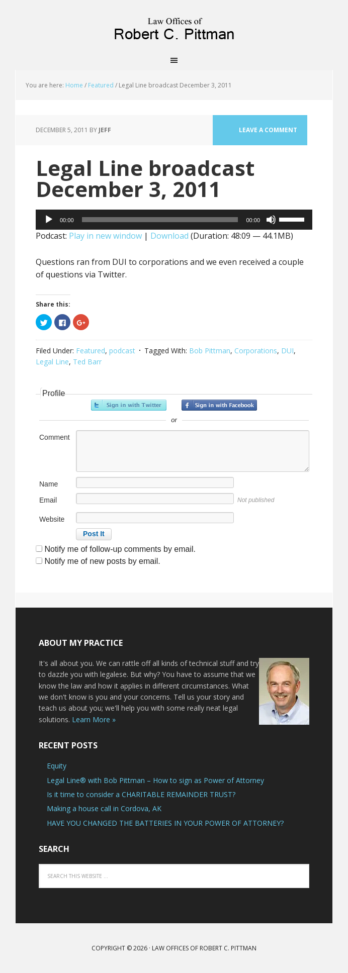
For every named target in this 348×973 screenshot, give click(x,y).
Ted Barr (87, 361)
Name (48, 484)
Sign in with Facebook (219, 405)
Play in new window (105, 235)
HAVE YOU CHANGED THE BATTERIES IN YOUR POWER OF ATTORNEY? (165, 823)
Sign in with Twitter (128, 405)
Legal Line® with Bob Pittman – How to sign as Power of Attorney (155, 780)
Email (48, 500)
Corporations (255, 350)
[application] (174, 220)
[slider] (160, 219)
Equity (56, 765)
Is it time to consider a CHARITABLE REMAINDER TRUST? (141, 794)
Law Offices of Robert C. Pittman (174, 25)
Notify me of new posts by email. (102, 561)
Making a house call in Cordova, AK (104, 808)
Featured (90, 350)
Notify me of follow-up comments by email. (120, 549)
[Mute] (271, 220)
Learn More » (94, 719)
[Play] (49, 220)
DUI (287, 350)
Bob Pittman (209, 350)
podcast (122, 350)
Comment (54, 437)
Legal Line (52, 361)
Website (51, 519)
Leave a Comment (268, 130)
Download (169, 235)
